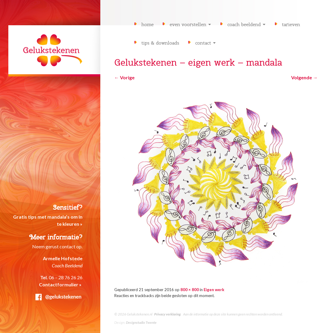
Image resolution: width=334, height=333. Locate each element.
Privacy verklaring (167, 314)
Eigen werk (214, 289)
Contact (203, 43)
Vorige (124, 77)
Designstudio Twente (141, 322)
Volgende (304, 77)
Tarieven (291, 24)
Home (147, 24)
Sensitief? (67, 207)
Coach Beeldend (244, 24)
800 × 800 (189, 289)
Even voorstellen (188, 24)
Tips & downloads (160, 43)
